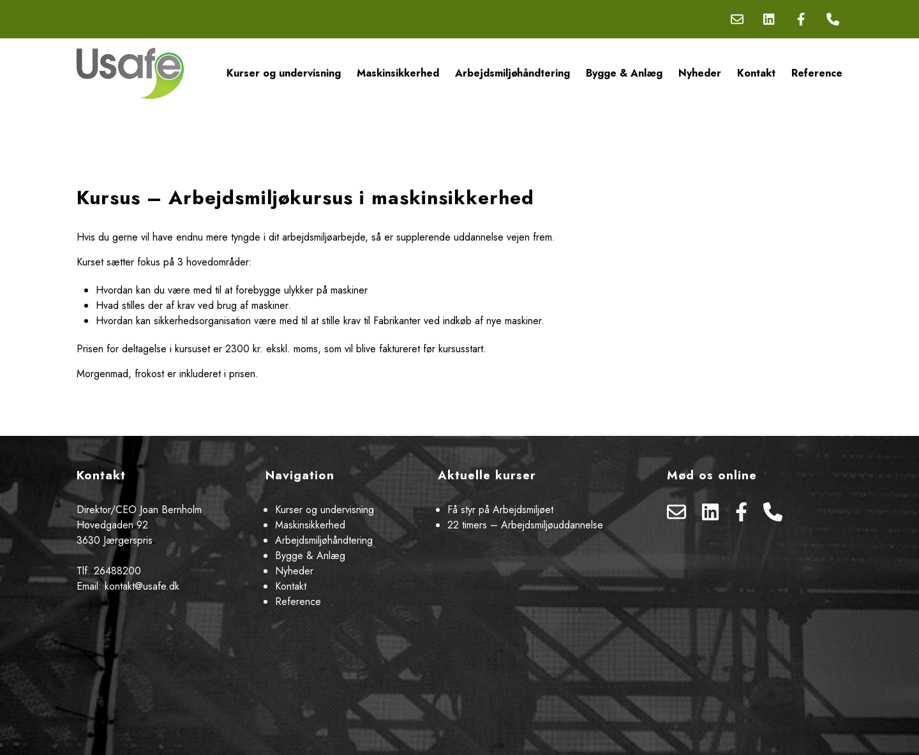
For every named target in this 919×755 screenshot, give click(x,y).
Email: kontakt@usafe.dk (128, 586)
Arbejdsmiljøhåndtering (512, 73)
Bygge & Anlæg (624, 73)
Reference (816, 73)
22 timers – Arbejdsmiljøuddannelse (525, 525)
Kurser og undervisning (284, 73)
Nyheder (699, 73)
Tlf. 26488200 (109, 571)
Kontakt (756, 73)
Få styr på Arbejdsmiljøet (500, 509)
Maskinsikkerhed (398, 73)
